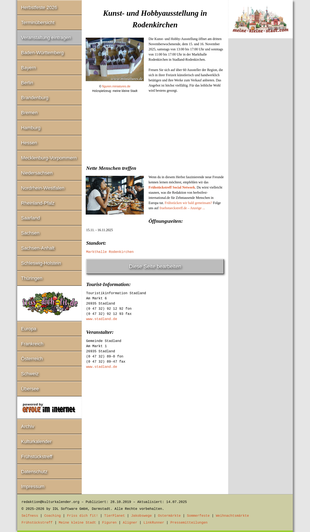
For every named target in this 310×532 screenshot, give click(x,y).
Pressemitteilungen (189, 523)
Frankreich (32, 343)
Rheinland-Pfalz (37, 203)
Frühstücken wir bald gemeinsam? (188, 203)
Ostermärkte (169, 516)
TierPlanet (114, 516)
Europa (28, 328)
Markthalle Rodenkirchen (110, 252)
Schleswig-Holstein (41, 263)
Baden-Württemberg (42, 52)
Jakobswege (141, 516)
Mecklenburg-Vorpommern (49, 158)
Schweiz (30, 373)
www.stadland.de (101, 319)
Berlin (27, 82)
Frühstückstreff (36, 456)
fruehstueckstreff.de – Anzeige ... (182, 208)
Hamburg (30, 127)
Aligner (130, 523)
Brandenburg (34, 97)
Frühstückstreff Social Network (172, 187)
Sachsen (30, 233)
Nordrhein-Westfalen (42, 188)
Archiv (27, 426)
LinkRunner (154, 523)
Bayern (28, 67)
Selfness (30, 516)
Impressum (33, 486)
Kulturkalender (36, 441)
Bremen (29, 112)
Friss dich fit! (82, 516)
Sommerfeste (198, 516)
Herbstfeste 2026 (39, 7)
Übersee (30, 388)
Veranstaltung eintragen (46, 37)
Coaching (52, 516)
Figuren (109, 523)
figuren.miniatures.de (116, 86)
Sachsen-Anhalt (37, 248)
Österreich (32, 358)
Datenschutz (34, 471)
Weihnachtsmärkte (232, 516)
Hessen (29, 142)
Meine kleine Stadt (77, 523)
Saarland (30, 218)
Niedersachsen (37, 173)
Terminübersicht (37, 22)
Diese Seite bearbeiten (155, 266)
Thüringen (31, 278)
